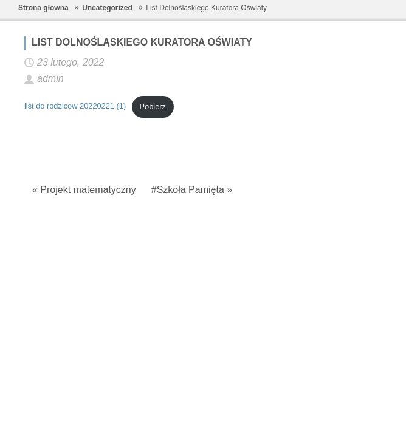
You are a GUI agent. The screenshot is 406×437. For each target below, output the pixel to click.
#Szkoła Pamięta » (191, 190)
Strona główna (43, 8)
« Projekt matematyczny (84, 190)
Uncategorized (107, 8)
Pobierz (153, 106)
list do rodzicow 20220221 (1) (75, 106)
